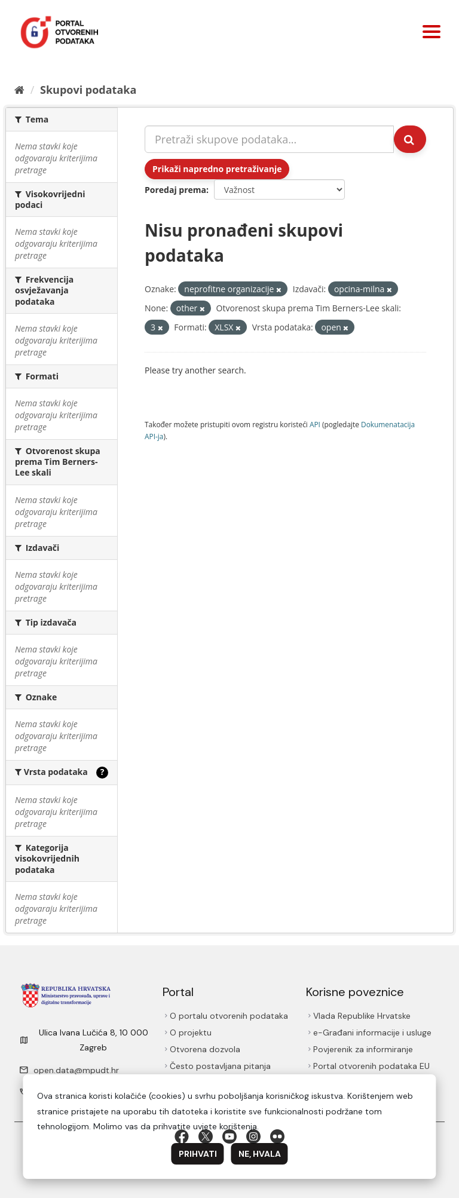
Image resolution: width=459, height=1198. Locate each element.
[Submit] (410, 139)
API (315, 424)
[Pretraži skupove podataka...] (269, 139)
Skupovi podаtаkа (88, 89)
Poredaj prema (175, 189)
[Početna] (19, 89)
